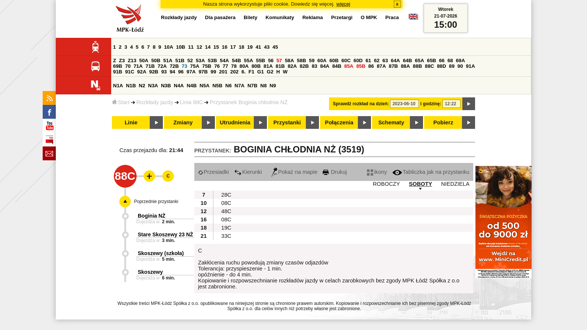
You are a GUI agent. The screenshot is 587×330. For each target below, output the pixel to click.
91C (129, 72)
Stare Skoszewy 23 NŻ (165, 234)
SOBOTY (420, 184)
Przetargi (341, 17)
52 (190, 60)
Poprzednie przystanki (156, 201)
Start (121, 102)
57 (279, 60)
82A (292, 66)
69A (460, 60)
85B (360, 66)
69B (117, 66)
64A (395, 60)
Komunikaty (279, 17)
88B (417, 66)
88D (441, 66)
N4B (192, 85)
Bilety (250, 17)
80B (256, 66)
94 (172, 72)
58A (289, 60)
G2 (270, 72)
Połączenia (339, 122)
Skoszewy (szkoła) (161, 253)
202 (234, 72)
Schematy (391, 122)
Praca (392, 17)
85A (348, 66)
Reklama (312, 17)
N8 (263, 85)
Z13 (132, 60)
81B (280, 66)
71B (150, 66)
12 (199, 47)
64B (407, 60)
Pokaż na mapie (294, 172)
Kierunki (248, 172)
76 (217, 66)
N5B (217, 85)
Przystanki (287, 122)
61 (368, 60)
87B (393, 66)
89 (451, 66)
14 (208, 47)
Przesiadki (213, 172)
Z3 (122, 60)
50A (143, 60)
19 (250, 47)
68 (450, 60)
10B (180, 47)
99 (213, 72)
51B (179, 60)
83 (314, 66)
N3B (166, 85)
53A (200, 60)
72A (162, 66)
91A (470, 66)
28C (226, 195)
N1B (131, 85)
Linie (131, 122)
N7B (252, 85)
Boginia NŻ (151, 216)
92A (141, 72)
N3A (153, 85)
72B (174, 66)
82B (304, 66)
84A (324, 66)
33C (226, 236)
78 (234, 66)
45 (275, 47)
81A (268, 66)
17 (233, 47)
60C (345, 60)
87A (381, 66)
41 (258, 47)
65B (431, 60)
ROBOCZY (386, 184)
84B (336, 66)
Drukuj (335, 172)
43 (267, 47)
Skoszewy (150, 272)
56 (271, 60)
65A (419, 60)
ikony (377, 172)
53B (212, 60)
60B (333, 60)
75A (194, 66)
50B (155, 60)
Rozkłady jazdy (154, 102)
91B (117, 72)
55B (260, 60)
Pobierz (443, 122)
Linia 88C (191, 102)
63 (385, 60)
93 (164, 72)
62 (377, 60)
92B (153, 72)
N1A (118, 85)
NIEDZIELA (455, 184)
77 (225, 66)
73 (184, 66)
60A (321, 60)
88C (429, 66)
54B (236, 60)
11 (191, 47)
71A (138, 66)
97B (202, 72)
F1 (252, 72)
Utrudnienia (235, 122)
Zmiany (182, 122)
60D (357, 60)
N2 (142, 85)
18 (241, 47)
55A (248, 60)
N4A (179, 85)
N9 (273, 85)
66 (442, 60)
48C (226, 211)
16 (225, 47)
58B (301, 60)
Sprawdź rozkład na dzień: (361, 103)
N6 (228, 85)
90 (460, 66)
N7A (240, 85)
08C (226, 203)
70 (128, 66)
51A (167, 60)
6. (243, 72)
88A (405, 66)
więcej (343, 4)
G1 (260, 72)
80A (244, 66)
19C (226, 228)
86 (371, 66)
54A (224, 60)
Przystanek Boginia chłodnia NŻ (249, 102)
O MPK (369, 17)
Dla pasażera (220, 17)
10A (168, 47)
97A (190, 72)
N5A (205, 85)
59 (311, 60)
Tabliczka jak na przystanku (430, 172)
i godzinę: (430, 103)
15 (216, 47)
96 (181, 72)
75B (206, 66)
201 (223, 72)
